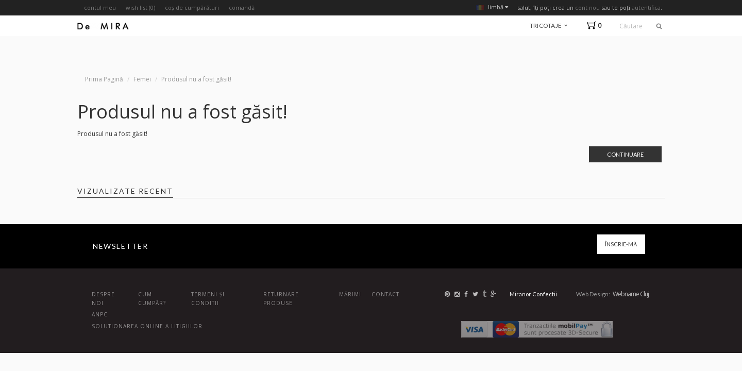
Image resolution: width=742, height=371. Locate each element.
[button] (596, 25)
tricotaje (548, 25)
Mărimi (350, 294)
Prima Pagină (104, 79)
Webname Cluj (631, 294)
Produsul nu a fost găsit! (196, 79)
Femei (142, 79)
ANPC (100, 314)
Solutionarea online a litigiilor (147, 326)
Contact (385, 294)
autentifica (646, 7)
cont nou (587, 7)
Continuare (625, 154)
